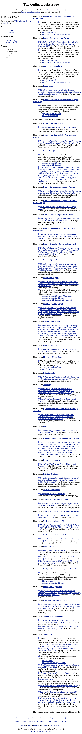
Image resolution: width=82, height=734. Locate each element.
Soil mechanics (11, 33)
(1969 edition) (52, 494)
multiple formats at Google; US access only (57, 296)
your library (26, 21)
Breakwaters (48, 86)
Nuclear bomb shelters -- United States (57, 535)
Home (17, 722)
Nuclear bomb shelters (51, 490)
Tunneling (47, 385)
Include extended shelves (56, 10)
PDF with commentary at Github (54, 663)
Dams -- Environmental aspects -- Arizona (59, 187)
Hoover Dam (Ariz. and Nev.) (54, 151)
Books (22, 725)
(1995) (58, 480)
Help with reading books (25, 718)
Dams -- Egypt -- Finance (52, 260)
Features (36, 725)
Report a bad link (42, 718)
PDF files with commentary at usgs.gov (56, 34)
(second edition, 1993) (59, 219)
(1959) (57, 350)
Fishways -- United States (52, 357)
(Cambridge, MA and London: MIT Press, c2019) (57, 649)
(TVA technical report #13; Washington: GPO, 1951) (58, 251)
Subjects (57, 722)
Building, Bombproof (51, 474)
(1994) (59, 142)
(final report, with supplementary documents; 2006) (58, 44)
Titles (50, 722)
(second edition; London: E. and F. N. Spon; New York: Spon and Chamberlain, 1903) (58, 284)
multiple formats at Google (52, 163)
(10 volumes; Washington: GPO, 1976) (59, 448)
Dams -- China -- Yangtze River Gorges (58, 214)
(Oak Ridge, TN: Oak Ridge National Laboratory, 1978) (58, 527)
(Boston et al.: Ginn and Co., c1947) (56, 621)
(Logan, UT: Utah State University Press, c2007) (59, 236)
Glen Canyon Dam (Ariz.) (53, 123)
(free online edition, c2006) (57, 673)
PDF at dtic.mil (47, 581)
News (29, 725)
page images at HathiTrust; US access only (57, 300)
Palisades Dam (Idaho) (51, 321)
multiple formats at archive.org (53, 298)
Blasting (46, 426)
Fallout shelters (49, 547)
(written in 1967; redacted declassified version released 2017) (56, 417)
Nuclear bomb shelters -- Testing (55, 521)
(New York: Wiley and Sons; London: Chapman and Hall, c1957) (59, 378)
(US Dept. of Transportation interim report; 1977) (59, 606)
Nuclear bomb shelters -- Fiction (55, 499)
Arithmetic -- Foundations (53, 616)
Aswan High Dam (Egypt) (53, 304)
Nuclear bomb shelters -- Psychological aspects (60, 511)
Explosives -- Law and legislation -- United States (61, 438)
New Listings (33, 722)
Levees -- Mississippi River (53, 66)
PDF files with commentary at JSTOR (55, 646)
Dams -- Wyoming (50, 345)
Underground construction (53, 460)
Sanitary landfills (12, 42)
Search (24, 722)
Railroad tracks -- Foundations (55, 600)
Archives (44, 725)
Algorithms (47, 634)
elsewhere (6, 23)
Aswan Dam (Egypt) (51, 278)
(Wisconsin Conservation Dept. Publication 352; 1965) (58, 431)
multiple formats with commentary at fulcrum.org (60, 644)
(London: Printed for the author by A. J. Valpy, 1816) (58, 627)
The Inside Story (56, 725)
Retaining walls (49, 373)
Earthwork (9, 31)
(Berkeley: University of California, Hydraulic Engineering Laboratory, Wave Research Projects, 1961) (59, 92)
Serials (64, 722)
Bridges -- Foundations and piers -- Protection (60, 569)
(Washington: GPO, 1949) (59, 331)
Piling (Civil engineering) (52, 587)
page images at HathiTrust (51, 114)
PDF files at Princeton (50, 116)
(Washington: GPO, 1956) (58, 267)
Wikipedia (18, 21)
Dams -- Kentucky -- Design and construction (60, 244)
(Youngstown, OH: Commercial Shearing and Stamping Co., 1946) (56, 391)
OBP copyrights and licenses (40, 731)
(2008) (59, 692)
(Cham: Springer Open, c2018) (59, 686)
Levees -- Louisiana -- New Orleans (56, 38)
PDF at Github (47, 661)
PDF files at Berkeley (50, 32)
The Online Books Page (41, 4)
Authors (43, 722)
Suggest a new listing (58, 718)
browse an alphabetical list (30, 12)
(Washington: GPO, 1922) (59, 174)
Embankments (11, 40)
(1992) (52, 679)
